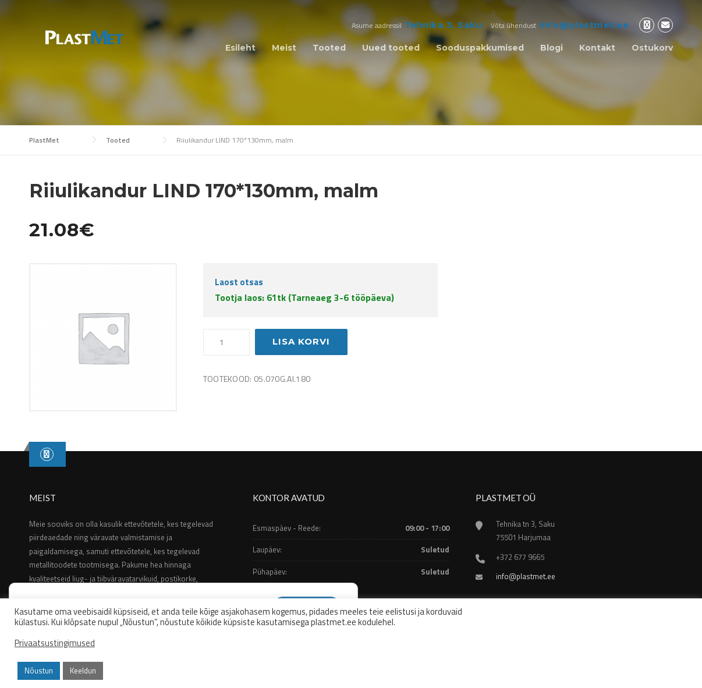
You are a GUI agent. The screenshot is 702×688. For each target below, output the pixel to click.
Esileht (240, 47)
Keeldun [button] (83, 670)
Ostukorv (652, 47)
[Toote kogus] (226, 342)
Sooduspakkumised (480, 47)
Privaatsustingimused (55, 643)
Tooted (329, 47)
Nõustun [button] (38, 670)
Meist (284, 47)
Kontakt (597, 47)
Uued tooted (391, 47)
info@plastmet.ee (584, 24)
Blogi (551, 47)
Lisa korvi (301, 341)
